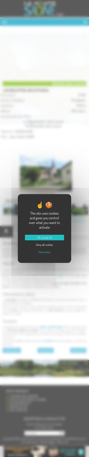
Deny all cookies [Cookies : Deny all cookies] (44, 245)
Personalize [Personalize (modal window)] (44, 252)
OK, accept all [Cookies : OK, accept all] (44, 237)
